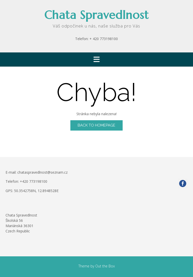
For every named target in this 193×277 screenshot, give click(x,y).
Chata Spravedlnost (96, 15)
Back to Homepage (96, 125)
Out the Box (105, 266)
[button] (96, 59)
